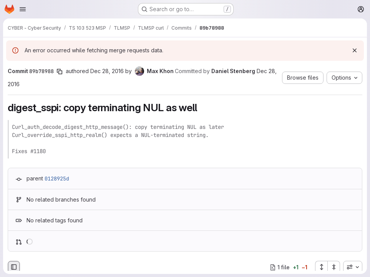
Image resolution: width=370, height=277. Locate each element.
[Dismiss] (354, 50)
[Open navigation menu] (23, 9)
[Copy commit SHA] (59, 71)
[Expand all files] (321, 267)
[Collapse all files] (334, 267)
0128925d (57, 178)
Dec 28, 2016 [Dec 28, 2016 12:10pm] (107, 71)
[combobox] (352, 267)
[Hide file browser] (14, 267)
